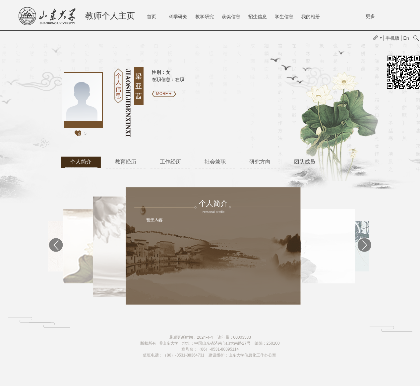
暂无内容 (154, 219)
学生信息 (284, 16)
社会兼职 (215, 162)
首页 (151, 16)
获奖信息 (231, 16)
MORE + (163, 93)
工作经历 (170, 162)
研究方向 (259, 162)
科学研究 (178, 16)
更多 (370, 16)
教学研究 (204, 16)
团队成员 (304, 162)
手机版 (392, 38)
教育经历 (125, 162)
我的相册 (310, 16)
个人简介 (80, 162)
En (406, 38)
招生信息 (257, 16)
